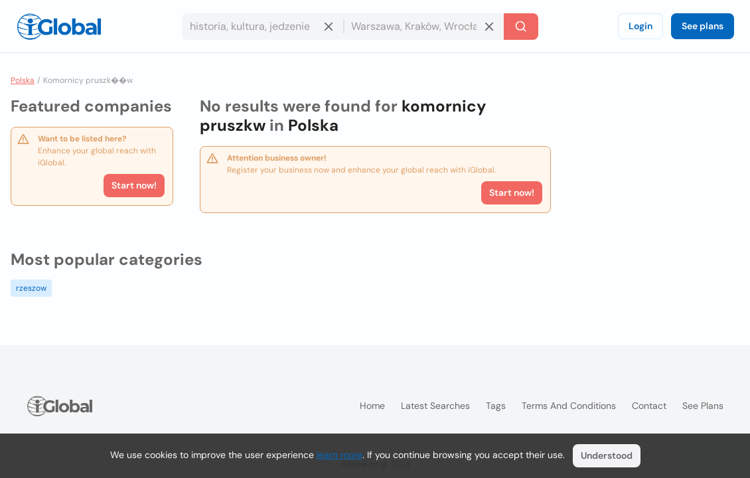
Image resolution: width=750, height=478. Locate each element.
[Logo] (59, 26)
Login (640, 26)
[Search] (521, 26)
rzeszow (31, 288)
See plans (702, 26)
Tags (496, 406)
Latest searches (435, 406)
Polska (23, 80)
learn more (339, 455)
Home (372, 406)
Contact (649, 406)
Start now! (134, 185)
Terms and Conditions (569, 406)
